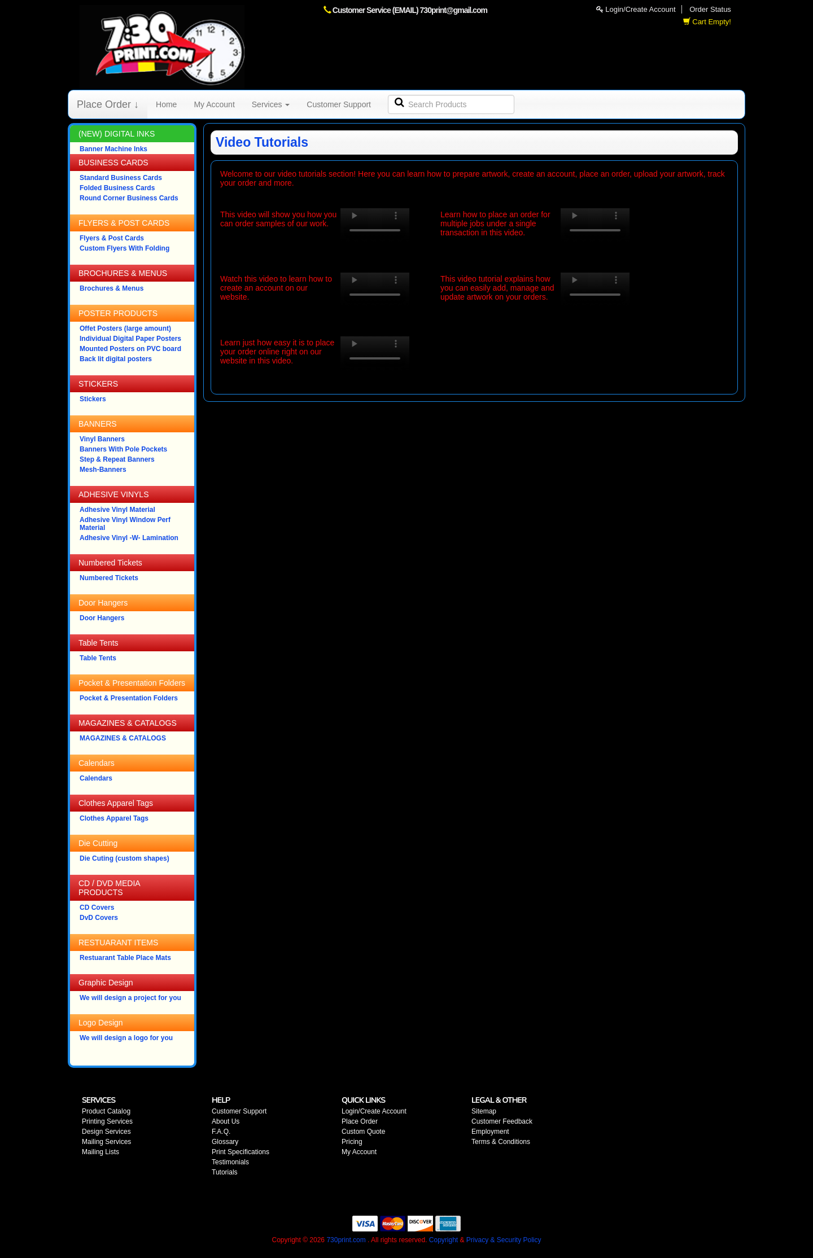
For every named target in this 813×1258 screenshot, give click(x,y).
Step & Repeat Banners (117, 459)
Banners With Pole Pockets (123, 449)
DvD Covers (99, 918)
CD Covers (97, 907)
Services (271, 104)
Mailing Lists (100, 1152)
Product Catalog (106, 1111)
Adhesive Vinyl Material (117, 510)
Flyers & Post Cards (112, 238)
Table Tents (98, 658)
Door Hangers (102, 618)
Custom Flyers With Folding (124, 248)
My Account (214, 104)
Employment (490, 1132)
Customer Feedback (501, 1121)
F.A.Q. (221, 1132)
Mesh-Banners (103, 470)
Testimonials (230, 1162)
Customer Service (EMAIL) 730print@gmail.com (410, 10)
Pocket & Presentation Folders (129, 698)
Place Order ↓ (108, 104)
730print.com (345, 1240)
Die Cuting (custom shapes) (124, 858)
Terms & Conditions (500, 1142)
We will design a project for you (130, 998)
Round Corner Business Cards (129, 198)
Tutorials (225, 1172)
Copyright (443, 1240)
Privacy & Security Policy (503, 1240)
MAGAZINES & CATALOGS (123, 738)
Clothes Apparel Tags (114, 818)
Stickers (93, 399)
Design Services (106, 1132)
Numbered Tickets (109, 578)
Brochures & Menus (111, 288)
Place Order (360, 1121)
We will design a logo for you (126, 1038)
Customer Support (339, 104)
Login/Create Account (636, 9)
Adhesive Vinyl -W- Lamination (129, 538)
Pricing (352, 1142)
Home (166, 104)
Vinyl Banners (102, 439)
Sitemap (483, 1111)
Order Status (710, 9)
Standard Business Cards (121, 178)
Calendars (96, 778)
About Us (225, 1121)
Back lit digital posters (116, 359)
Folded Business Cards (117, 188)
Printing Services (107, 1121)
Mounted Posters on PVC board (130, 349)
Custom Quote (363, 1132)
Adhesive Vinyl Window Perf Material (125, 524)
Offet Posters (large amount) (125, 328)
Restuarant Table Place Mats (125, 958)
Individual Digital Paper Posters (130, 339)
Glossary (225, 1142)
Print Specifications (240, 1152)
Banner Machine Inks (113, 149)
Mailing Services (106, 1142)
